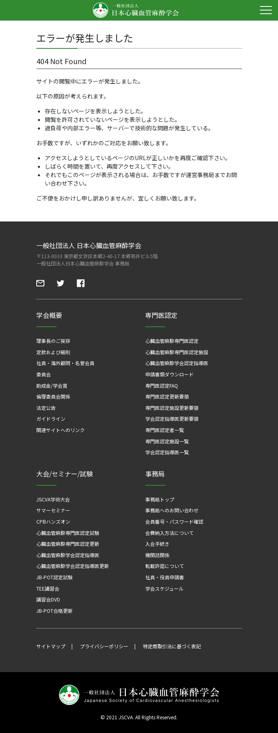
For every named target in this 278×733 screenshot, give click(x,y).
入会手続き (157, 543)
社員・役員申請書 (164, 577)
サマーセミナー (53, 510)
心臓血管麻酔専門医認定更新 (67, 543)
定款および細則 (53, 352)
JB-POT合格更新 (54, 610)
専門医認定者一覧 (164, 429)
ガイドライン (50, 418)
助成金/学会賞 (51, 385)
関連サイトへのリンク (60, 429)
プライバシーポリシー (104, 646)
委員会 (43, 374)
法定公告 (46, 407)
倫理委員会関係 (53, 396)
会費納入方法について (169, 532)
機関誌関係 (157, 554)
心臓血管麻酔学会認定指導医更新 (72, 565)
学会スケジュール (164, 588)
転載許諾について (164, 565)
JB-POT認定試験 (54, 577)
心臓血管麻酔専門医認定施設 (176, 352)
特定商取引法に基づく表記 (172, 646)
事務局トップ (159, 499)
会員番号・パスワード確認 (174, 521)
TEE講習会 (47, 588)
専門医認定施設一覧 (167, 441)
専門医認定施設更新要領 (172, 407)
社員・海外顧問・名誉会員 (65, 362)
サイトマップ (50, 646)
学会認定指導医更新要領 (172, 418)
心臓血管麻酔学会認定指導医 (176, 362)
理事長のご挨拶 (53, 340)
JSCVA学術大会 (53, 499)
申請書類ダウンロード (169, 374)
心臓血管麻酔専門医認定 (172, 340)
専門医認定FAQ (161, 385)
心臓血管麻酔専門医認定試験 (67, 532)
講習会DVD (48, 599)
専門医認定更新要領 (167, 396)
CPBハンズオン (53, 521)
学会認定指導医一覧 (167, 452)
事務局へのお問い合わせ (172, 510)
